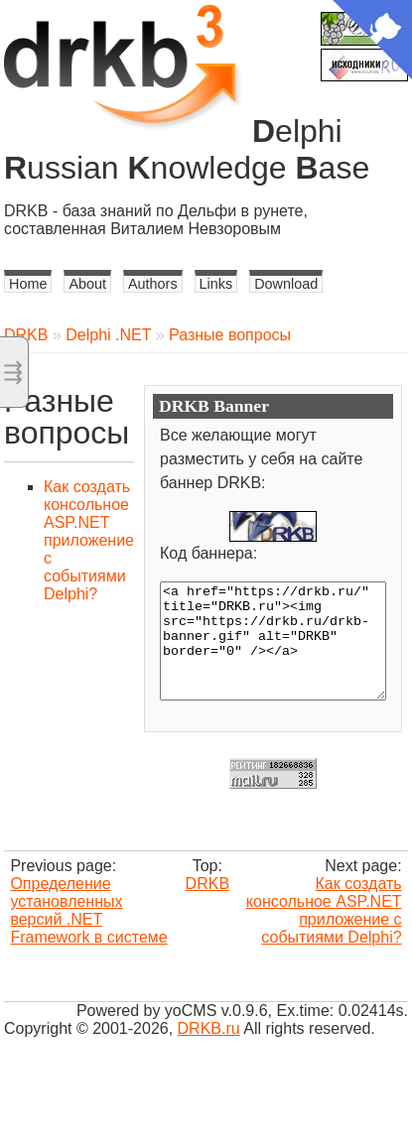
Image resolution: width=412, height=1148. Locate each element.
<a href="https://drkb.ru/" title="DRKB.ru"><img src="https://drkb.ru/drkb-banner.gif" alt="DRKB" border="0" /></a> (273, 641)
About (87, 284)
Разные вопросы (230, 334)
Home (28, 284)
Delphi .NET (108, 334)
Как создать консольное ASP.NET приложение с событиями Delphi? (89, 540)
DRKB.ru (209, 1028)
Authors (153, 284)
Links (216, 284)
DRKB (26, 334)
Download (286, 284)
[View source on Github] (372, 41)
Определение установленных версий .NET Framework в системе (88, 910)
